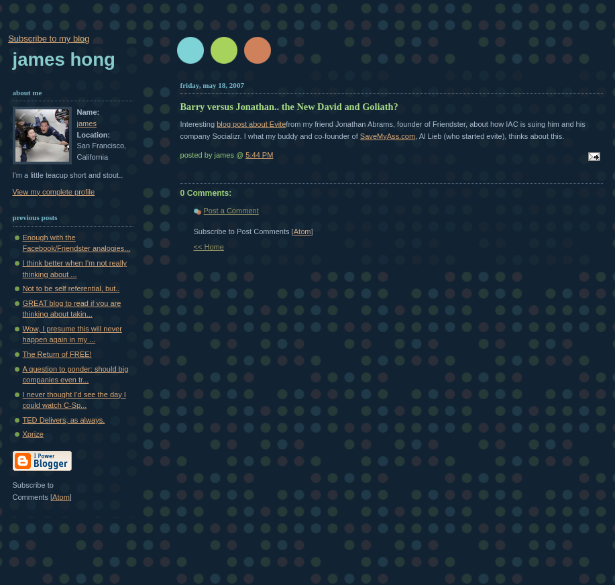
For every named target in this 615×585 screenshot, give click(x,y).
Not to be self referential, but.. (71, 288)
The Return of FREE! (57, 354)
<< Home (209, 247)
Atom (302, 231)
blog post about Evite (251, 124)
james (87, 123)
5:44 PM (259, 155)
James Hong (64, 59)
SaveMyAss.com (387, 136)
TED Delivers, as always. (64, 420)
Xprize (33, 434)
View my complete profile (54, 192)
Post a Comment (231, 211)
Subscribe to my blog (48, 39)
